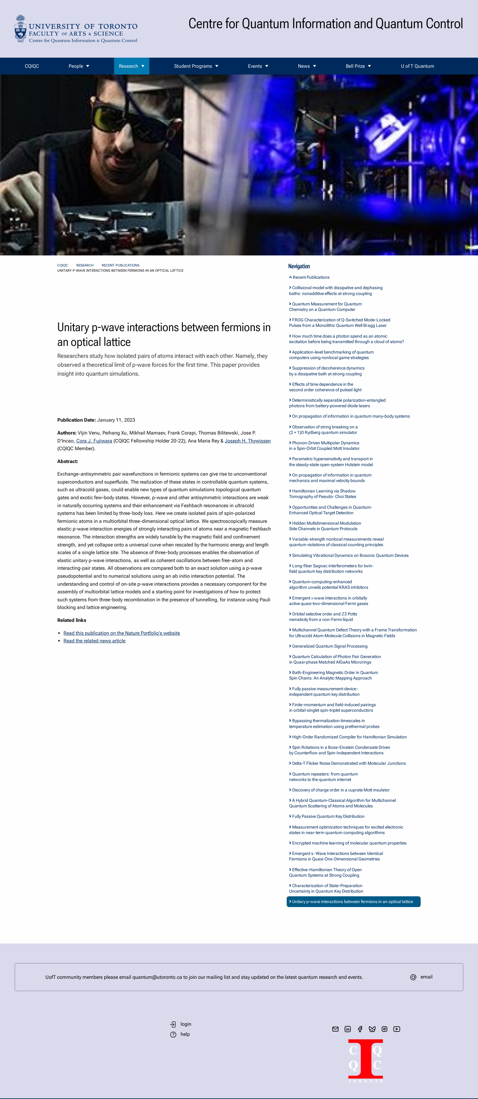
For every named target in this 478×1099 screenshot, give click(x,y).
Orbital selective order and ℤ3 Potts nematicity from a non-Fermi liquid (323, 616)
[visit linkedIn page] (347, 1029)
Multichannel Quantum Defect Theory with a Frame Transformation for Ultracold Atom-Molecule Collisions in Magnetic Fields (353, 632)
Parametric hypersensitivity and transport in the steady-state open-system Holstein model (331, 461)
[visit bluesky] (372, 1029)
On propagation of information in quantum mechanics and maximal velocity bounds (330, 478)
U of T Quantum (417, 66)
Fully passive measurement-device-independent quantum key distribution (324, 691)
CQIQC (32, 66)
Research (128, 66)
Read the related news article (94, 641)
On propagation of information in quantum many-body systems (349, 416)
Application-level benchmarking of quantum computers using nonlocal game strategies (331, 355)
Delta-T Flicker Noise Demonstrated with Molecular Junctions (347, 763)
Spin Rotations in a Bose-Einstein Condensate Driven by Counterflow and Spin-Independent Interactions (339, 750)
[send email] (335, 1029)
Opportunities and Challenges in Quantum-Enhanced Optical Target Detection (330, 510)
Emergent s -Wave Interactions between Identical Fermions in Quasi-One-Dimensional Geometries (336, 856)
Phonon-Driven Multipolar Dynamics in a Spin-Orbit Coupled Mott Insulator (324, 445)
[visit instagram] (384, 1029)
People (76, 66)
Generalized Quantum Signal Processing (328, 646)
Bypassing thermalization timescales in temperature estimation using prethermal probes (334, 723)
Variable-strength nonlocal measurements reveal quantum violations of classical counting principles (336, 542)
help (185, 1034)
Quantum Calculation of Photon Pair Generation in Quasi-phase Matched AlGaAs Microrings (335, 659)
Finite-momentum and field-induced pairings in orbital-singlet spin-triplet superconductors (332, 707)
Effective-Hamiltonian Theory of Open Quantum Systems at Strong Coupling (325, 872)
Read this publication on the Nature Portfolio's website (121, 633)
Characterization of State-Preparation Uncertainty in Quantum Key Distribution (326, 888)
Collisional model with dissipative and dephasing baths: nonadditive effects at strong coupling (336, 290)
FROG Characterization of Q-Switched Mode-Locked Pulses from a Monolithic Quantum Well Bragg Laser (339, 322)
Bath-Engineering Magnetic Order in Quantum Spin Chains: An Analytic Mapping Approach (333, 675)
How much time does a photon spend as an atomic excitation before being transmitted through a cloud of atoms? (346, 339)
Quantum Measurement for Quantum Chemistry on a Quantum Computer (325, 306)
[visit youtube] (396, 1029)
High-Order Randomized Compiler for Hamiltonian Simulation (348, 736)
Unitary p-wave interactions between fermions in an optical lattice (351, 901)
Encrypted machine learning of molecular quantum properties (348, 843)
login (186, 1024)
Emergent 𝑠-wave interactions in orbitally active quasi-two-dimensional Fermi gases (328, 600)
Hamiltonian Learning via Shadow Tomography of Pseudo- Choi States (322, 493)
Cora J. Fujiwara (94, 441)
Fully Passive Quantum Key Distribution (327, 816)
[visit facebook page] (360, 1029)
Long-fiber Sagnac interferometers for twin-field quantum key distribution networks (331, 568)
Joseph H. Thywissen (248, 441)
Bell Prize (355, 66)
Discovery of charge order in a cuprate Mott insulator (339, 789)
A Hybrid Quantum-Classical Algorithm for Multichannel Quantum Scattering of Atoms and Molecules (342, 803)
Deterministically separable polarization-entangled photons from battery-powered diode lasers (337, 403)
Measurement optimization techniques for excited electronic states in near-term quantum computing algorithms (346, 830)
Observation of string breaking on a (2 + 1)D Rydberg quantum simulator (323, 429)
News (304, 66)
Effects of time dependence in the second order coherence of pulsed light (325, 387)
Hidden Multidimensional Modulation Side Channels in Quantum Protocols (325, 526)
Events (255, 66)
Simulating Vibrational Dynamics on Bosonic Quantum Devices (349, 555)
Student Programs (193, 66)
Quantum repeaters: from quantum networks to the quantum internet (323, 777)
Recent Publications (121, 265)
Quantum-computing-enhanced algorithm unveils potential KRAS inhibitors (328, 584)
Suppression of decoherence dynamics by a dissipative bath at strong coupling (327, 371)
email (427, 977)
